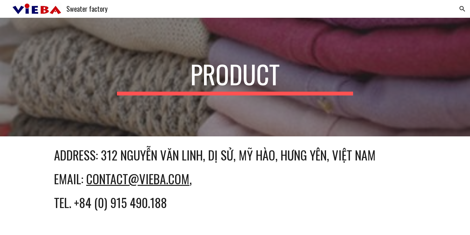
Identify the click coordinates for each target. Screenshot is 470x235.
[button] (462, 8)
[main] (235, 77)
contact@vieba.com (137, 179)
